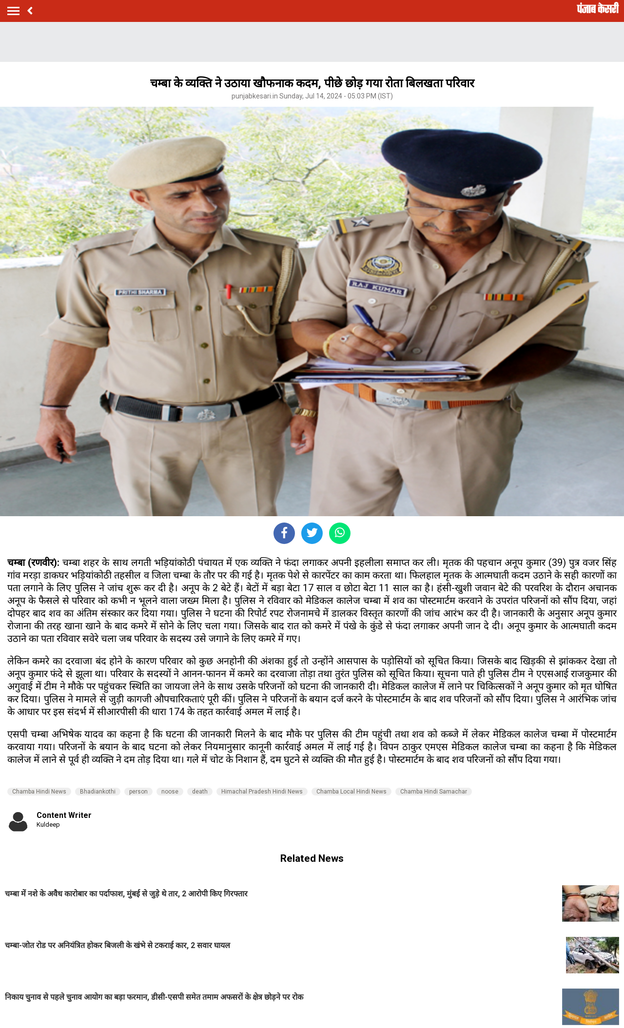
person (138, 791)
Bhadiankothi (98, 791)
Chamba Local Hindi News (351, 791)
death (200, 791)
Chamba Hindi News (39, 791)
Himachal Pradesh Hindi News (262, 791)
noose (169, 791)
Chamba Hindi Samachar (433, 791)
